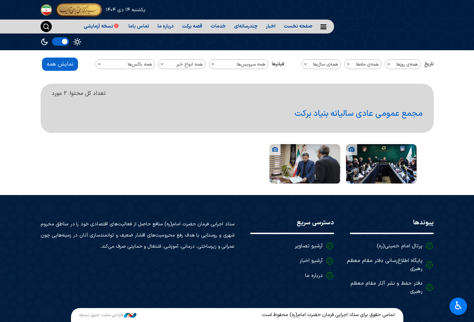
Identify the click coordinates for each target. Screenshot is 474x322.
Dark (44, 42)
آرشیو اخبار (311, 261)
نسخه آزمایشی (102, 26)
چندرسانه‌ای (245, 26)
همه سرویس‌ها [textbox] (251, 64)
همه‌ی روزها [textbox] (407, 64)
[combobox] (403, 64)
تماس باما (138, 26)
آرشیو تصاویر (309, 246)
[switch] (60, 41)
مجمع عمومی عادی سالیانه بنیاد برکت (359, 113)
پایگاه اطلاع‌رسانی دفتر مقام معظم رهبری (385, 265)
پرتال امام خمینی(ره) (400, 246)
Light (77, 42)
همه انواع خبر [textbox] (189, 64)
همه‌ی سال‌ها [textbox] (325, 64)
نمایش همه (60, 64)
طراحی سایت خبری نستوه (107, 315)
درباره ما (165, 26)
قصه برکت (192, 26)
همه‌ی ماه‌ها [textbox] (367, 64)
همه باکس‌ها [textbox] (140, 64)
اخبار (270, 26)
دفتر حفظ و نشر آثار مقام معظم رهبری (387, 287)
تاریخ (429, 64)
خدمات (218, 26)
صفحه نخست (298, 26)
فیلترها (278, 64)
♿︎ (458, 305)
